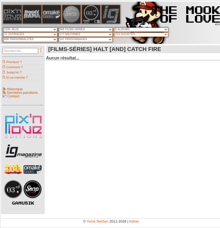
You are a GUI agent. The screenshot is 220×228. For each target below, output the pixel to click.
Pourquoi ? (14, 62)
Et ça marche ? (17, 77)
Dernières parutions (22, 93)
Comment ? (14, 67)
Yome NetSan (98, 221)
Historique (15, 89)
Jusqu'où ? (14, 72)
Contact (13, 96)
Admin (134, 221)
